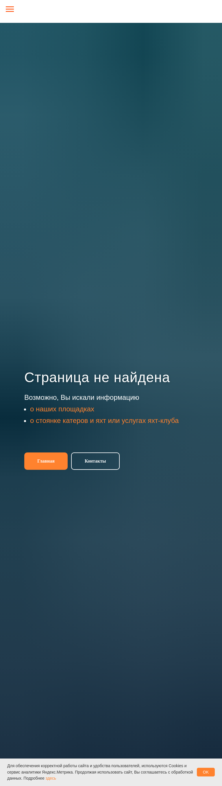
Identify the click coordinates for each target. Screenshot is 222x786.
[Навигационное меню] (10, 9)
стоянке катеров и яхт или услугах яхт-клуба (107, 420)
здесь (51, 778)
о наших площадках (62, 409)
